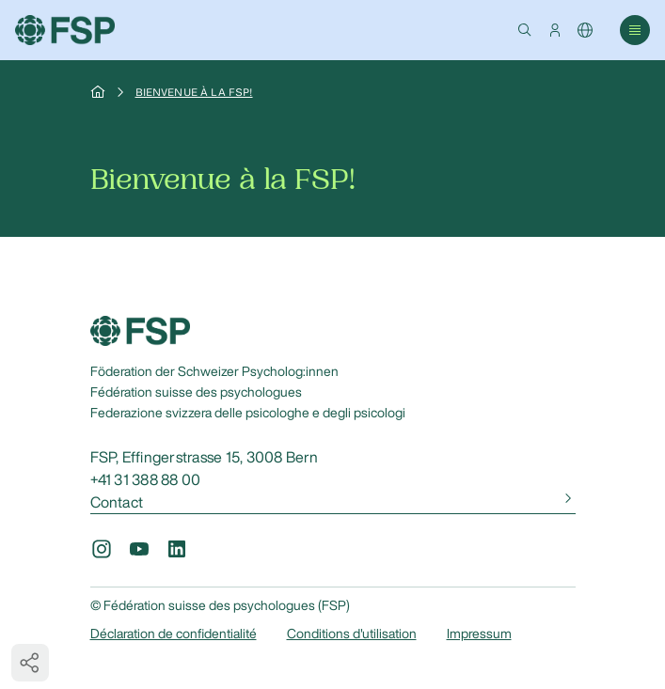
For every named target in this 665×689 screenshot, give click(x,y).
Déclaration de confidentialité (173, 633)
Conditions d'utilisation (352, 633)
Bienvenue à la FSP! (194, 92)
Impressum (479, 633)
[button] (525, 30)
